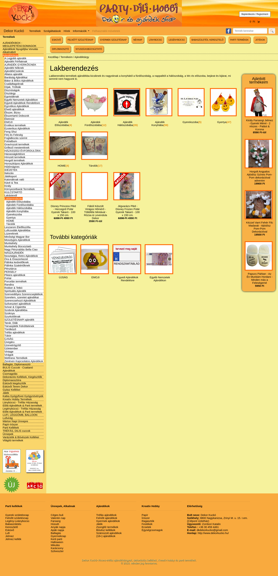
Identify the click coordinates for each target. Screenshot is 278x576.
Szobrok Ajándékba (15, 310)
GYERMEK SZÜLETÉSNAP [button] (113, 40)
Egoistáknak (11, 96)
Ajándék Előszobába (18, 201)
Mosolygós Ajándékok (17, 239)
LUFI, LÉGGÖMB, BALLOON (20, 414)
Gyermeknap (58, 536)
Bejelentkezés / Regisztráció (254, 14)
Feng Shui (10, 131)
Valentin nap (58, 517)
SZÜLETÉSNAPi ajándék (19, 319)
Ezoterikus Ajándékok (17, 128)
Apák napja (57, 530)
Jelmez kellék (13, 539)
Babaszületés (13, 523)
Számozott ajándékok (109, 533)
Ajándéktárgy (10, 55)
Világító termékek (13, 440)
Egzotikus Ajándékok (16, 106)
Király (7, 185)
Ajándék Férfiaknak (15, 61)
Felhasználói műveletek (106, 30)
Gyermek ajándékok (108, 520)
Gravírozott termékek (16, 144)
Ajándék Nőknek (14, 67)
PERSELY (10, 271)
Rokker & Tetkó (13, 287)
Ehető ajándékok (14, 109)
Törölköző (10, 329)
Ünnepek (8, 433)
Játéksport (10, 176)
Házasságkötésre (14, 153)
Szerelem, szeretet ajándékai (21, 297)
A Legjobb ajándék (15, 58)
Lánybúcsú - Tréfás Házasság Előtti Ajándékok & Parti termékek (22, 404)
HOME (10, 220)
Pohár (8, 278)
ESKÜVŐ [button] (56, 40)
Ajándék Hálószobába (19, 207)
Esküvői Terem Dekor (15, 386)
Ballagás (56, 533)
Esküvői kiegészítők (14, 383)
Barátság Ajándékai (15, 77)
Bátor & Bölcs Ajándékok (19, 80)
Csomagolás (10, 373)
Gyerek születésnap (17, 514)
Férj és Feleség (13, 134)
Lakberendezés (13, 198)
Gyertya (11, 217)
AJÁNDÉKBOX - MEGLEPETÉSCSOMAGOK (19, 44)
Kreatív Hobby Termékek (17, 399)
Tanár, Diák (11, 322)
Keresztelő (11, 527)
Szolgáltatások (52, 30)
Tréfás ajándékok (14, 332)
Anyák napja (58, 527)
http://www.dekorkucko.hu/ (208, 533)
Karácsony (57, 548)
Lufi (7, 533)
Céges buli (57, 514)
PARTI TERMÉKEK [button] (239, 40)
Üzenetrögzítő (12, 345)
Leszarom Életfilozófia (17, 227)
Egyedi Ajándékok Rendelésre (22, 102)
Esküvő (9, 530)
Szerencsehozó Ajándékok (20, 300)
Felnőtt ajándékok (106, 517)
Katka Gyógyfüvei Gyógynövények (23, 396)
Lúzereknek (11, 233)
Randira (9, 284)
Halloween (57, 542)
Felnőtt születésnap (16, 517)
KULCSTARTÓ (13, 192)
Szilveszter (57, 551)
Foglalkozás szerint (15, 137)
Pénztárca (10, 268)
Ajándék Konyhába (17, 211)
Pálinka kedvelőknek (16, 262)
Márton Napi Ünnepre (15, 421)
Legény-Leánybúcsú (17, 520)
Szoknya (9, 313)
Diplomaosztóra (12, 380)
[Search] (250, 31)
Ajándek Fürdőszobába (20, 204)
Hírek (67, 30)
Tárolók (10, 223)
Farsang (55, 520)
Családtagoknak (14, 83)
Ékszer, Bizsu (12, 112)
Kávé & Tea (11, 182)
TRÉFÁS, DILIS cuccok (16, 430)
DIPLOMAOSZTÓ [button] (60, 49)
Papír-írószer (10, 424)
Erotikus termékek (15, 125)
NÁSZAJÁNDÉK (14, 252)
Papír (145, 514)
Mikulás (55, 545)
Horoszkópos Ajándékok (18, 163)
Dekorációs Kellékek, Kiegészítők (22, 376)
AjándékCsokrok (14, 70)
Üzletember (11, 348)
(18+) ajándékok (105, 536)
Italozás (9, 173)
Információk (80, 30)
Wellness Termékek (15, 357)
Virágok (8, 354)
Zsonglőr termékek (107, 527)
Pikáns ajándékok (14, 274)
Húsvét (55, 523)
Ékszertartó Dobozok (16, 115)
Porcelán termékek (15, 281)
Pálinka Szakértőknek (17, 265)
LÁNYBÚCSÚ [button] (155, 40)
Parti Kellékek (11, 427)
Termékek (35, 30)
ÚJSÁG (8, 338)
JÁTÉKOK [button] (260, 40)
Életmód (9, 118)
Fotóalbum (10, 141)
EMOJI (8, 122)
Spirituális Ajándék (15, 290)
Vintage (8, 351)
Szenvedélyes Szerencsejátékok (23, 294)
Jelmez (9, 536)
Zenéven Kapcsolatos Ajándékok (23, 361)
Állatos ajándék (13, 74)
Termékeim (66, 57)
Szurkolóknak (12, 316)
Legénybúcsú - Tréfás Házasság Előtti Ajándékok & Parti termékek (22, 410)
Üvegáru (9, 341)
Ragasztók (148, 520)
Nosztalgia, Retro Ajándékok (21, 255)
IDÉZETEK (10, 169)
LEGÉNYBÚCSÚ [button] (177, 40)
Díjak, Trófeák (12, 86)
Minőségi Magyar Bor (17, 236)
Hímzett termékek (14, 157)
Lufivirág (8, 418)
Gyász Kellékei (11, 389)
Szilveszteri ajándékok (17, 303)
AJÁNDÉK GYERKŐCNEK (20, 64)
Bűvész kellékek (105, 530)
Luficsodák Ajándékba (17, 230)
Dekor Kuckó (14, 31)
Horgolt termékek (14, 160)
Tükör (7, 335)
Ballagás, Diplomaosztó (16, 364)
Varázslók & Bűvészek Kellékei (21, 437)
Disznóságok (12, 90)
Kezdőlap (53, 57)
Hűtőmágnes (12, 166)
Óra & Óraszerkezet (16, 259)
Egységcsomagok (152, 530)
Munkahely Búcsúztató (17, 246)
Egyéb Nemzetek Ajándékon (21, 99)
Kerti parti (56, 539)
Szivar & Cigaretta (15, 306)
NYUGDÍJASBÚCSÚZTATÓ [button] (89, 49)
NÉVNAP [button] (137, 40)
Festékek (147, 523)
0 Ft (255, 21)
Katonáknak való (14, 179)
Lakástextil (10, 195)
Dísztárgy (10, 93)
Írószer (146, 517)
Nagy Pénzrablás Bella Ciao (21, 249)
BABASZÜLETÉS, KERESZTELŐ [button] (207, 40)
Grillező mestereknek (16, 147)
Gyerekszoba (14, 214)
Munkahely (10, 243)
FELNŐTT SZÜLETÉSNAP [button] (80, 40)
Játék (6, 392)
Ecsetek (146, 527)
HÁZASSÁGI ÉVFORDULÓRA (22, 150)
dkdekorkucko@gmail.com (207, 530)
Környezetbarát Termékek (19, 189)
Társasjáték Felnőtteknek (19, 326)
